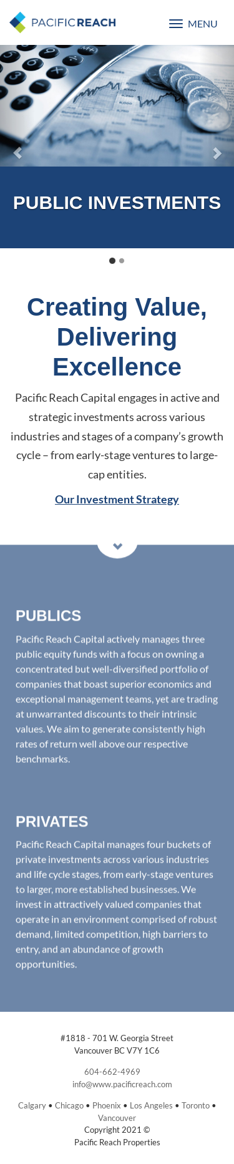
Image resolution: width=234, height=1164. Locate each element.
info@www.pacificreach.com (122, 1084)
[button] (17, 146)
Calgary (32, 1105)
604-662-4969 (112, 1072)
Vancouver (117, 1118)
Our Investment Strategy (117, 499)
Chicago (69, 1105)
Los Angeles (151, 1105)
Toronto (196, 1105)
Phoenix (106, 1105)
